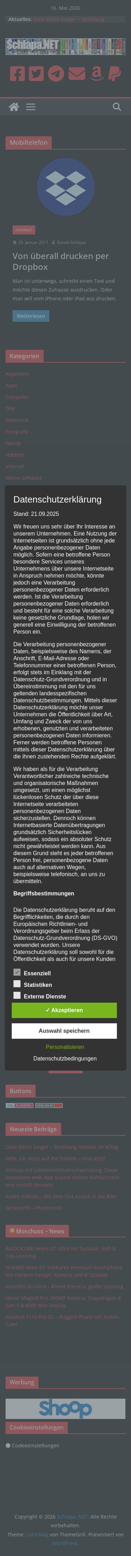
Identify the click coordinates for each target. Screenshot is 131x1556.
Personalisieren (65, 1047)
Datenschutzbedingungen (64, 1059)
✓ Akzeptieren (64, 1010)
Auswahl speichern (64, 1031)
